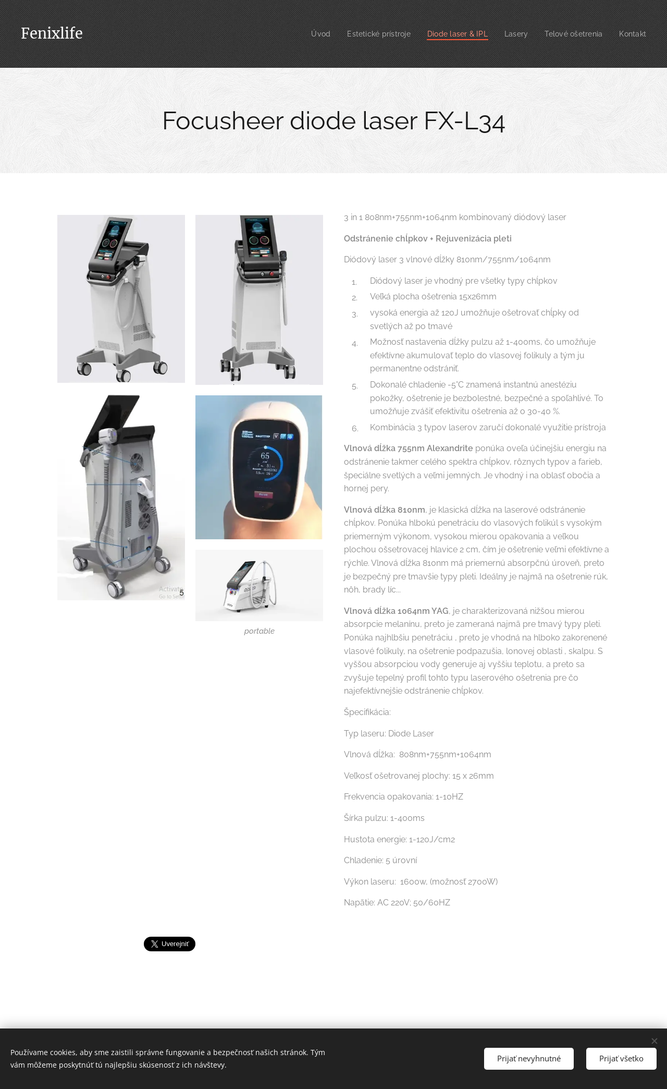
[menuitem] (308, 34)
